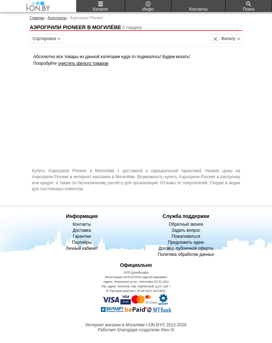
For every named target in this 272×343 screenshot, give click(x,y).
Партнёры (82, 242)
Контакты (82, 224)
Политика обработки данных (186, 254)
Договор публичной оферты (186, 248)
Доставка (82, 230)
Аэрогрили (57, 18)
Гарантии (82, 236)
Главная (37, 18)
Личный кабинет (82, 248)
